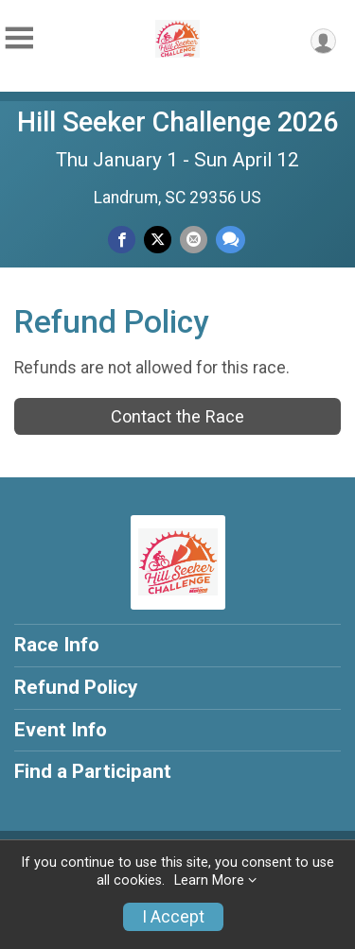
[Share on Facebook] (121, 239)
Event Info (60, 729)
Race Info (56, 644)
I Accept (173, 916)
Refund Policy (75, 687)
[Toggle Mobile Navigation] (19, 38)
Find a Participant (92, 771)
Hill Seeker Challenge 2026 (177, 122)
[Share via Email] (193, 239)
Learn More (209, 880)
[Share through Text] (230, 239)
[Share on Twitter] (157, 239)
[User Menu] (323, 41)
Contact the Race (177, 416)
